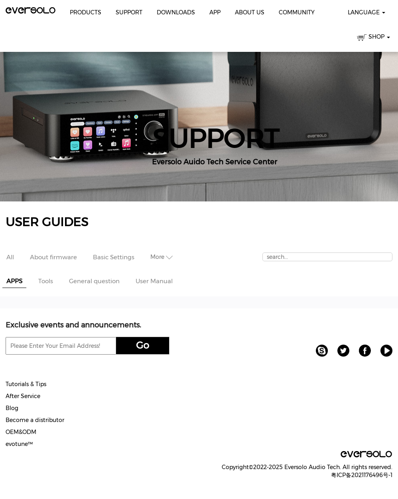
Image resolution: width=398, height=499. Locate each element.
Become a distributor (35, 420)
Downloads (176, 12)
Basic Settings (113, 257)
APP (215, 12)
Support (129, 12)
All (10, 257)
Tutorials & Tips (26, 384)
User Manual (154, 281)
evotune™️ (19, 444)
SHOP (373, 38)
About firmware (53, 257)
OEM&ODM (21, 432)
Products (85, 12)
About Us (249, 12)
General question (94, 281)
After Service (23, 396)
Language (366, 12)
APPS (14, 281)
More (161, 256)
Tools (45, 281)
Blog (12, 408)
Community (297, 12)
